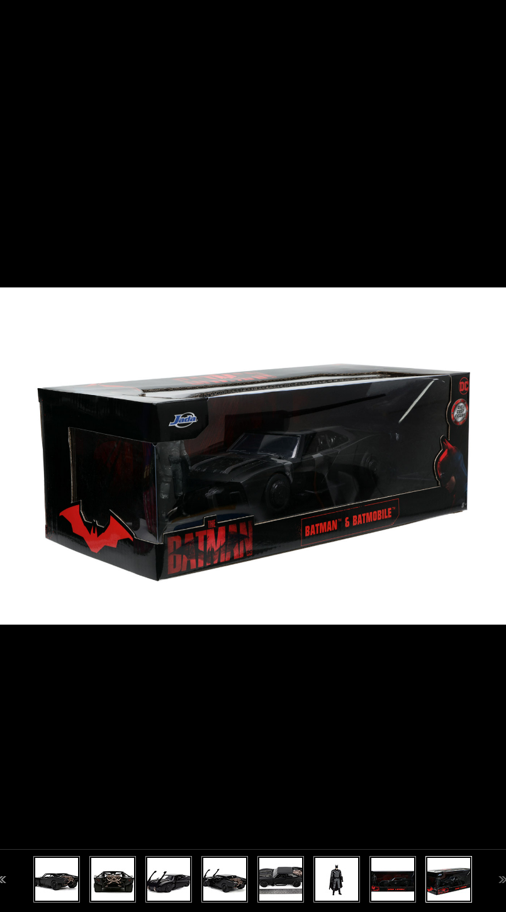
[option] (253, 456)
